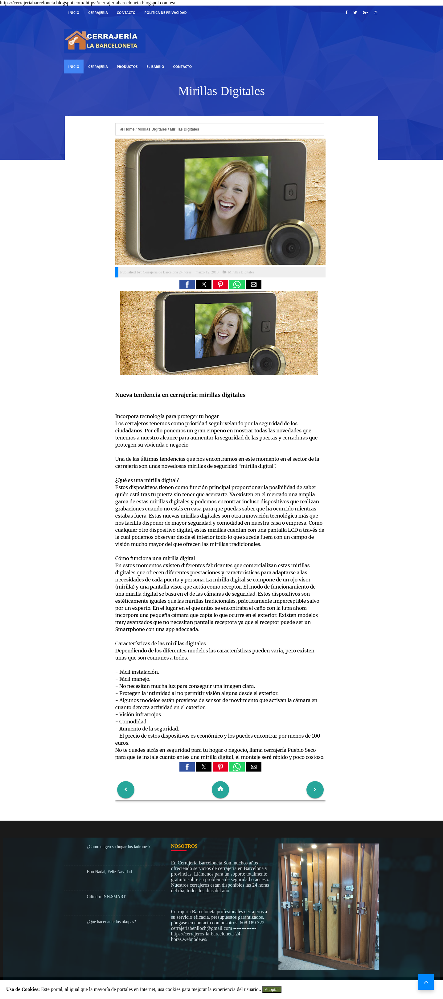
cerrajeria (98, 12)
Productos (127, 66)
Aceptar (272, 989)
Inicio (74, 12)
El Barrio (155, 66)
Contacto (126, 12)
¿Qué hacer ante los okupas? (111, 921)
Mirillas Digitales (241, 272)
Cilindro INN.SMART (106, 896)
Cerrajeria (98, 66)
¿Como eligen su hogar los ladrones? (118, 846)
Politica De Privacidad (166, 12)
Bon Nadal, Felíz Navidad (109, 871)
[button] (187, 284)
